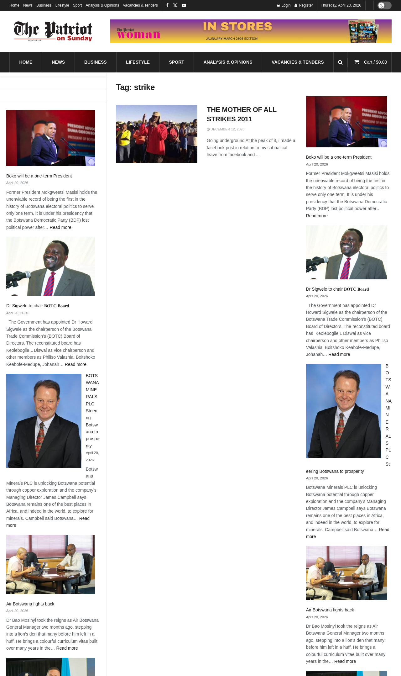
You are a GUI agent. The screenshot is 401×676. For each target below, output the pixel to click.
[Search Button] (340, 62)
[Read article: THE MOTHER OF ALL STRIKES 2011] (156, 134)
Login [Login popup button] (284, 5)
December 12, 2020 (225, 129)
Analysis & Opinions (102, 5)
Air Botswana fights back (30, 603)
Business (44, 5)
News (28, 5)
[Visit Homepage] (53, 31)
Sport (77, 5)
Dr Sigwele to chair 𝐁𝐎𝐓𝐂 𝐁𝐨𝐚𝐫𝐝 (37, 305)
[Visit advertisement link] (251, 31)
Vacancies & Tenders (140, 5)
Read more (60, 227)
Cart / (375, 62)
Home (14, 5)
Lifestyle (62, 5)
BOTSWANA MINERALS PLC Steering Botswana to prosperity (92, 410)
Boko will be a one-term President (39, 175)
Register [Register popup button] (303, 5)
